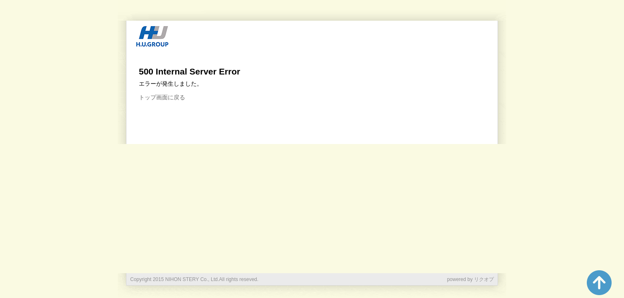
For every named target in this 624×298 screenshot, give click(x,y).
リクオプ (484, 279)
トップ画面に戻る (162, 97)
